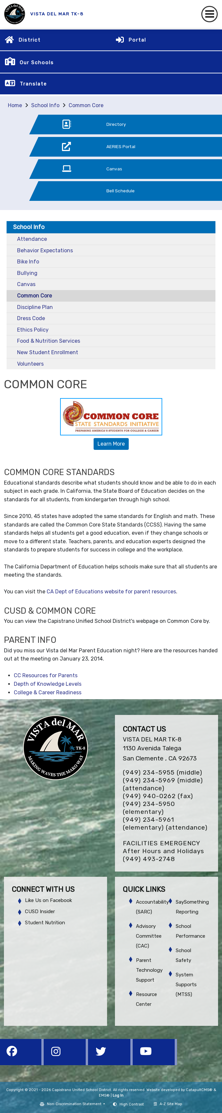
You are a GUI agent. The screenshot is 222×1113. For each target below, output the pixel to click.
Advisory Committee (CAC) (149, 936)
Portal (137, 40)
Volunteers (30, 364)
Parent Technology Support (149, 970)
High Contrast (132, 1104)
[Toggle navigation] (209, 14)
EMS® (104, 1095)
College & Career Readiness (47, 692)
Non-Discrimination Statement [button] (74, 1104)
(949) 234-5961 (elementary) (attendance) (165, 823)
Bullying (27, 273)
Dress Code (31, 318)
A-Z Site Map (168, 1104)
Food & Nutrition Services (48, 341)
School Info (45, 105)
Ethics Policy (33, 330)
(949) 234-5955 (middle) (162, 772)
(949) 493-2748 (149, 859)
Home (15, 105)
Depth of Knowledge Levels (47, 684)
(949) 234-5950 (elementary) (149, 808)
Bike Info (28, 262)
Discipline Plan (35, 307)
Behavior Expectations (45, 250)
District (29, 40)
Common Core (86, 105)
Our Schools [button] (37, 63)
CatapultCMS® (199, 1090)
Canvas (26, 284)
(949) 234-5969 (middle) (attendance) (163, 784)
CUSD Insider (40, 911)
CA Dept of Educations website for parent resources (111, 591)
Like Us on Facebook (48, 900)
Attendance (32, 239)
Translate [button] (33, 84)
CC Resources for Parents (46, 675)
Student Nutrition (45, 923)
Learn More (111, 444)
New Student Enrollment (47, 352)
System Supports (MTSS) (186, 984)
